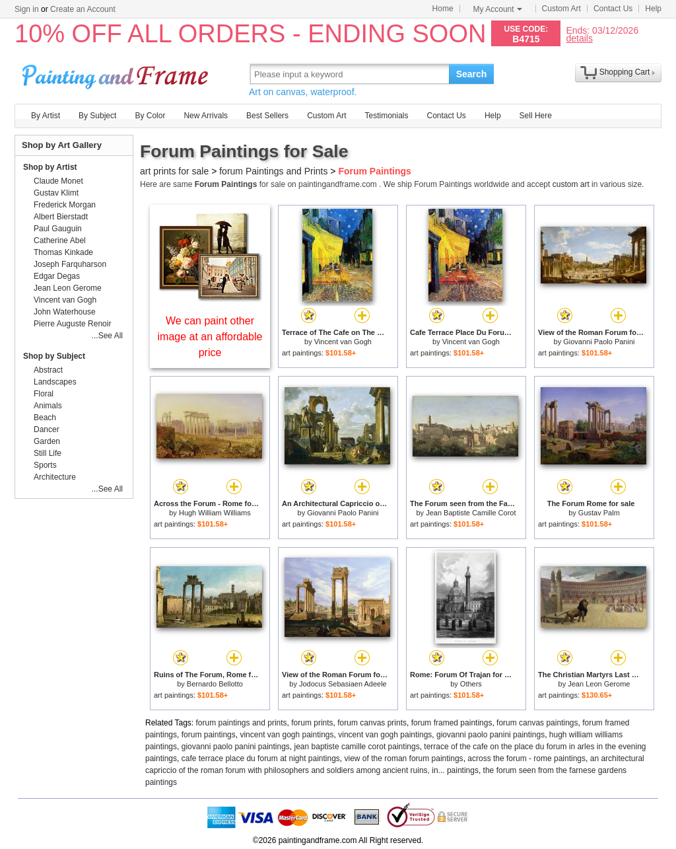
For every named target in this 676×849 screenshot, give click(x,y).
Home (443, 8)
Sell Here (536, 115)
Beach (45, 417)
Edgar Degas (57, 276)
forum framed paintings (451, 722)
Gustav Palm (599, 513)
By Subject (97, 115)
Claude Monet (58, 181)
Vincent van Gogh (343, 342)
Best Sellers (267, 115)
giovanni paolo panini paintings (490, 734)
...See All (107, 335)
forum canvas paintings (537, 722)
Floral (43, 393)
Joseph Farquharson (70, 264)
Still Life (47, 453)
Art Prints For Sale (117, 73)
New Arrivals (206, 115)
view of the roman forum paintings (404, 758)
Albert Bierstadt (61, 216)
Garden (47, 441)
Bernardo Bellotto (215, 684)
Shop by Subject (54, 356)
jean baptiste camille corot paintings (357, 746)
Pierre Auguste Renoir (72, 323)
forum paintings (209, 734)
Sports (45, 465)
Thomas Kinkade (63, 252)
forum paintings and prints (241, 722)
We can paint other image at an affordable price (210, 336)
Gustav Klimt (56, 193)
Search (471, 74)
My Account (497, 9)
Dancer (46, 429)
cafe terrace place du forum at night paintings (261, 758)
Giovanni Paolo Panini (598, 342)
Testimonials (386, 115)
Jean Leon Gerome (599, 684)
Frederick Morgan (65, 204)
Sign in (27, 9)
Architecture (55, 477)
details (579, 38)
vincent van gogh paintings (286, 734)
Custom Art (561, 8)
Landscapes (55, 382)
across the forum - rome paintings (526, 758)
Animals (48, 405)
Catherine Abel (60, 240)
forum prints (312, 722)
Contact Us (612, 8)
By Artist (45, 115)
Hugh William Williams (215, 513)
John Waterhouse (65, 311)
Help (653, 8)
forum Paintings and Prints (273, 171)
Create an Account (83, 9)
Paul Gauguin (58, 228)
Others (471, 684)
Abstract (48, 370)
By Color (150, 115)
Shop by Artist (50, 167)
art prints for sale (174, 171)
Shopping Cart (624, 72)
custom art (571, 184)
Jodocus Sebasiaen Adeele (343, 684)
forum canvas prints (372, 722)
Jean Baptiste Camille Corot (471, 513)
